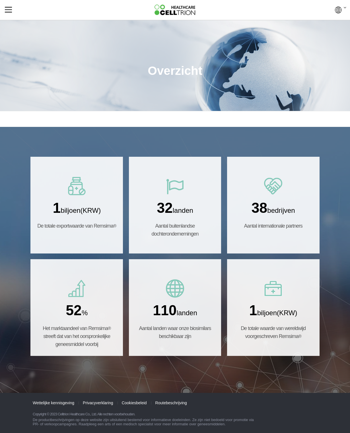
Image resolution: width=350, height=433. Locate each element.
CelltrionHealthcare (175, 10)
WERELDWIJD (340, 10)
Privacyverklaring (98, 403)
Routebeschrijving (171, 403)
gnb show (8, 10)
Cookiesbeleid (134, 403)
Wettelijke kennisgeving (53, 403)
